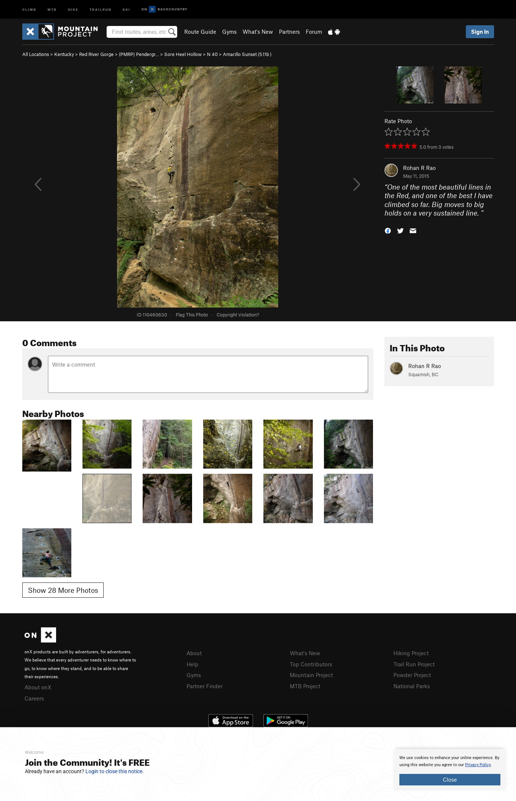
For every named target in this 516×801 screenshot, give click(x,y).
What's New (258, 31)
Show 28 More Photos (63, 590)
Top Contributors (311, 664)
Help (192, 664)
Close (450, 779)
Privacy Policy (478, 764)
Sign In (480, 31)
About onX (38, 687)
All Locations (35, 54)
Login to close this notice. (114, 771)
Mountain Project (311, 675)
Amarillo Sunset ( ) (247, 54)
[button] (387, 230)
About (194, 653)
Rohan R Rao (419, 167)
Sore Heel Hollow (183, 54)
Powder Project (412, 675)
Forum (314, 31)
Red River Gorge (96, 54)
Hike (73, 9)
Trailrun (100, 9)
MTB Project (305, 686)
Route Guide (200, 31)
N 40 (212, 54)
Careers (34, 698)
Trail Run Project (414, 664)
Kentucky (64, 54)
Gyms (229, 31)
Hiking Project (411, 653)
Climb (29, 9)
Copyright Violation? (238, 315)
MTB (52, 9)
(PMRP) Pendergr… (139, 54)
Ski (126, 9)
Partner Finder (204, 686)
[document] (449, 769)
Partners (289, 31)
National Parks (411, 686)
